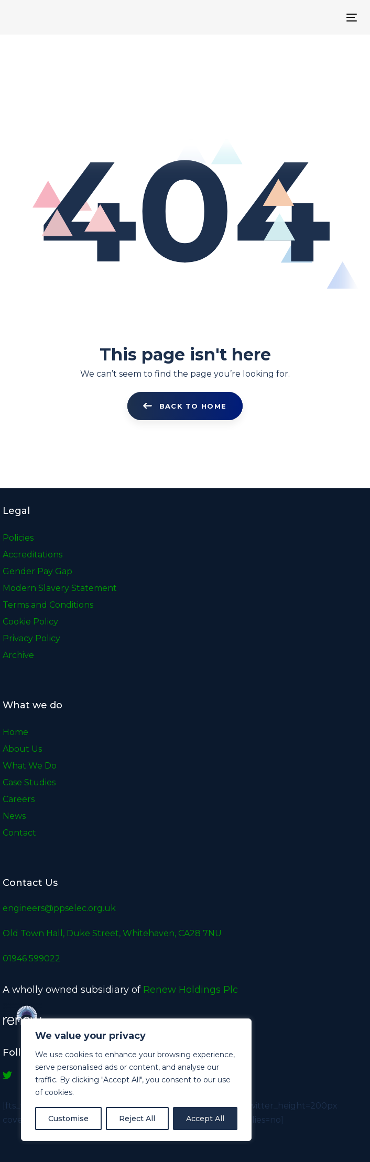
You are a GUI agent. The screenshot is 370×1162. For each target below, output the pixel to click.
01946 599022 (31, 958)
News (14, 816)
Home (15, 732)
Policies (18, 538)
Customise (68, 1118)
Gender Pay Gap (37, 571)
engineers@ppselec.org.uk (59, 908)
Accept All (205, 1118)
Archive (18, 655)
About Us (22, 749)
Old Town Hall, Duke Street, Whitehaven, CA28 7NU (112, 933)
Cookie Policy (30, 622)
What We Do (30, 766)
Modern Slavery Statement (60, 588)
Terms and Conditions (48, 605)
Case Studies (29, 782)
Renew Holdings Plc (190, 989)
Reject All (137, 1118)
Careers (19, 799)
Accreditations (32, 555)
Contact (19, 833)
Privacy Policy (31, 638)
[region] (136, 1079)
